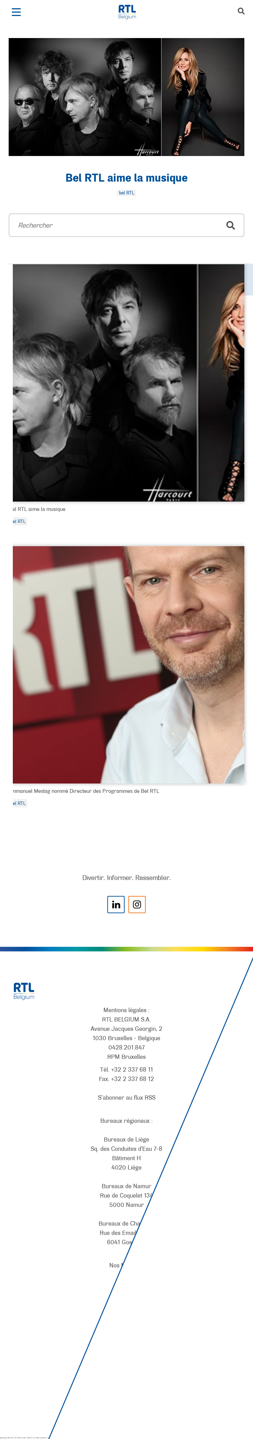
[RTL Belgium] (131, 12)
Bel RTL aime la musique (126, 178)
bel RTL (18, 521)
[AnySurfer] (127, 1408)
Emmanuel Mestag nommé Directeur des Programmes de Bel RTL (84, 791)
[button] (16, 12)
